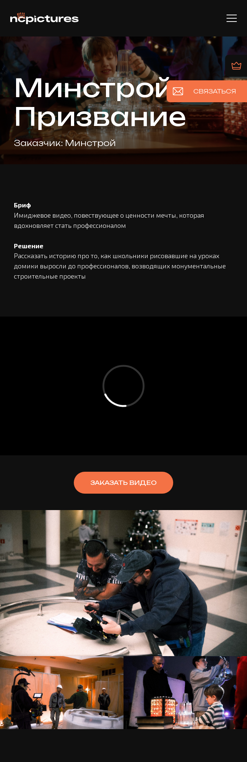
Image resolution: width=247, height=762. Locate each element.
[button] (123, 483)
